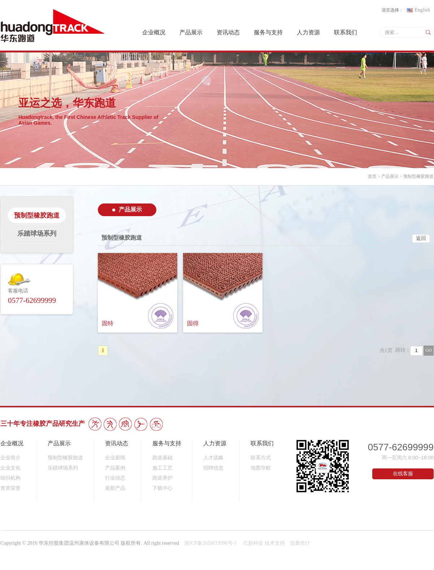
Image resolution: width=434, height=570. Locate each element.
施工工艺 (162, 468)
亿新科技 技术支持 (264, 543)
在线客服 (403, 473)
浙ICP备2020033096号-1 (211, 543)
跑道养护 (162, 478)
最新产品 (115, 488)
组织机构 (10, 478)
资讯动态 (228, 32)
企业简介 (10, 457)
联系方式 (261, 457)
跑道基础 (162, 457)
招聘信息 (213, 468)
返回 (421, 238)
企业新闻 (115, 457)
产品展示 (191, 32)
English (418, 10)
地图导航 (261, 468)
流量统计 (300, 543)
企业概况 (153, 32)
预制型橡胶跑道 (418, 176)
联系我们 (345, 32)
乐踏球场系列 (63, 468)
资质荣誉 (10, 488)
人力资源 (308, 32)
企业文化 (10, 468)
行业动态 (115, 478)
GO (428, 350)
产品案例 (115, 468)
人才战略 (213, 457)
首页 (372, 176)
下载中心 (162, 488)
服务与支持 (268, 32)
